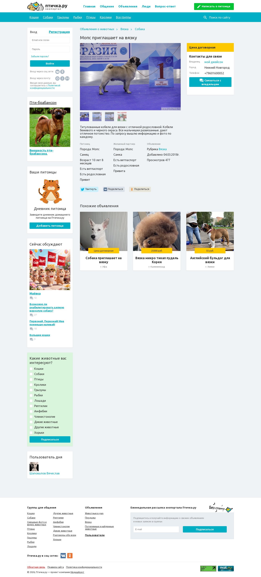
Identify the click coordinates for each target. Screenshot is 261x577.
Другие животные (63, 513)
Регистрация (59, 32)
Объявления (127, 6)
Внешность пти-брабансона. (41, 152)
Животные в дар (94, 513)
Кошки (34, 17)
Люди (146, 6)
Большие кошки (40, 335)
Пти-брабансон (43, 102)
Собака (140, 29)
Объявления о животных (97, 29)
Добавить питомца (49, 225)
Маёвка (35, 293)
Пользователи (95, 535)
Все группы (123, 17)
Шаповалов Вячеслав (45, 473)
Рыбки (77, 17)
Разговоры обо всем (64, 535)
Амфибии (58, 522)
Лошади (31, 546)
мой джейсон (213, 62)
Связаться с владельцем (210, 82)
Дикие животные (62, 530)
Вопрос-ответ (165, 6)
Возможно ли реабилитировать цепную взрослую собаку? (47, 307)
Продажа (90, 517)
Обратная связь (36, 567)
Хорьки (57, 539)
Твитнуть (91, 189)
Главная (89, 6)
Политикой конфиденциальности (45, 86)
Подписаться (50, 439)
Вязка (125, 29)
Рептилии (58, 517)
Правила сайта (55, 567)
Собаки (48, 17)
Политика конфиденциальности (84, 567)
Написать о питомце (216, 6)
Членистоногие (61, 526)
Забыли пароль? (40, 56)
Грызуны (63, 17)
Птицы (91, 17)
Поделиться (115, 189)
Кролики (106, 17)
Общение (107, 6)
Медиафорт (77, 572)
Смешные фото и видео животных (37, 523)
